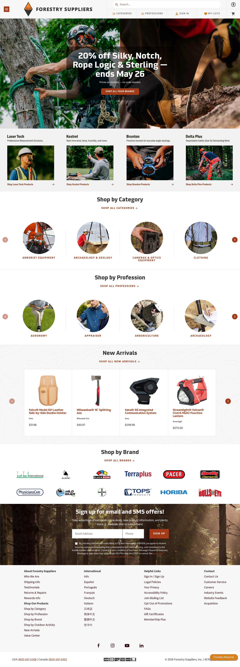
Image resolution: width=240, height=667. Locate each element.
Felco (31, 418)
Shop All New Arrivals (119, 361)
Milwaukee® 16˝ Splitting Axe (94, 412)
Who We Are (31, 576)
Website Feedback (215, 598)
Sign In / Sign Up (154, 576)
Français (89, 592)
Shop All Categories (119, 208)
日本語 (88, 609)
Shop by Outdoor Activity (39, 625)
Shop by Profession (36, 614)
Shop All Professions (119, 286)
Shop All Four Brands (120, 91)
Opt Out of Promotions (158, 603)
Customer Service (215, 582)
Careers (209, 587)
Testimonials (31, 587)
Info (86, 576)
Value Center (32, 635)
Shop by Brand (33, 619)
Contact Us (211, 576)
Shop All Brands (119, 460)
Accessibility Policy (156, 592)
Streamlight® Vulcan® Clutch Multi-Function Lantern (188, 413)
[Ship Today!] (31, 160)
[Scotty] (210, 474)
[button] (235, 240)
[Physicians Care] (30, 492)
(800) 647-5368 (27, 659)
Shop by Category (35, 609)
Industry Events (213, 592)
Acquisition (211, 603)
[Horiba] (174, 492)
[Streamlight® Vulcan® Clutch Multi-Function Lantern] (192, 402)
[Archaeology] (201, 319)
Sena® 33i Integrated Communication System (140, 412)
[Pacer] (174, 474)
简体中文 (89, 614)
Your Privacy (151, 587)
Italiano (88, 603)
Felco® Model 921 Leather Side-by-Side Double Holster (47, 412)
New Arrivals (32, 630)
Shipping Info (32, 582)
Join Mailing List (154, 598)
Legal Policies (152, 582)
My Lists (212, 14)
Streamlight (177, 421)
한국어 (88, 625)
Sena (127, 418)
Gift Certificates (154, 614)
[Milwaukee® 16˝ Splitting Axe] (96, 402)
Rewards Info (32, 598)
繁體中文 (89, 619)
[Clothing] (201, 242)
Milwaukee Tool (83, 418)
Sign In (182, 14)
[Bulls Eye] (210, 492)
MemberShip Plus (155, 619)
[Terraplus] (138, 474)
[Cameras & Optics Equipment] (147, 242)
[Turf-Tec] (30, 474)
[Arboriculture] (147, 319)
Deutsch (89, 598)
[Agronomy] (39, 319)
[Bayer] (102, 492)
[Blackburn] (102, 474)
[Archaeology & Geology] (93, 242)
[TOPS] (138, 492)
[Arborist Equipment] (39, 242)
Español (89, 582)
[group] (39, 242)
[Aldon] (66, 474)
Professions (152, 14)
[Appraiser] (93, 319)
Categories (122, 14)
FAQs (147, 609)
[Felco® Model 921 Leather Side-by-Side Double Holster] (48, 402)
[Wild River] (66, 492)
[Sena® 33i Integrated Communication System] (144, 402)
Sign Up (159, 533)
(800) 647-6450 (58, 659)
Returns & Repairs (35, 592)
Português (90, 587)
